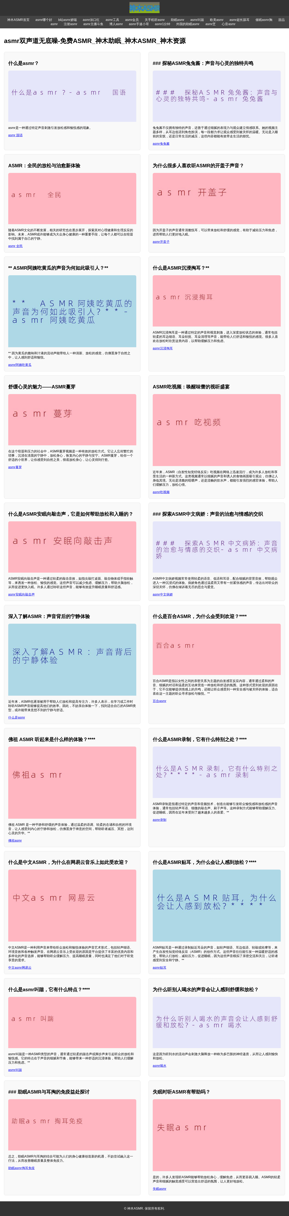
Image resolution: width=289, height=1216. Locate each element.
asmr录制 (159, 820)
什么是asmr (16, 717)
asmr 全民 (15, 246)
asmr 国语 (15, 135)
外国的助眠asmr (187, 24)
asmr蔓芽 (15, 467)
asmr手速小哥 (139, 24)
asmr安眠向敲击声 (21, 594)
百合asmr (159, 701)
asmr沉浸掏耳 (163, 348)
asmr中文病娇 (163, 594)
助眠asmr (177, 20)
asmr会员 (132, 20)
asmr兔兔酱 (161, 143)
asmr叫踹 (197, 20)
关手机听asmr (155, 20)
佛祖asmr (15, 840)
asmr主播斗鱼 (93, 24)
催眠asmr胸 (263, 20)
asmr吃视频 (161, 492)
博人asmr (116, 24)
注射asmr (70, 24)
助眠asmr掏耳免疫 (21, 1168)
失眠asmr (159, 1188)
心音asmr (228, 24)
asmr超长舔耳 (240, 20)
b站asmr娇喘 (67, 20)
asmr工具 (112, 20)
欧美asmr (217, 20)
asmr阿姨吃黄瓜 (20, 365)
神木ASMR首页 (18, 20)
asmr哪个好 (44, 20)
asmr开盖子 (161, 241)
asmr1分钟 (162, 24)
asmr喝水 (159, 1065)
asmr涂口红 (91, 20)
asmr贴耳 (159, 967)
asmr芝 (211, 24)
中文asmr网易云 (20, 967)
